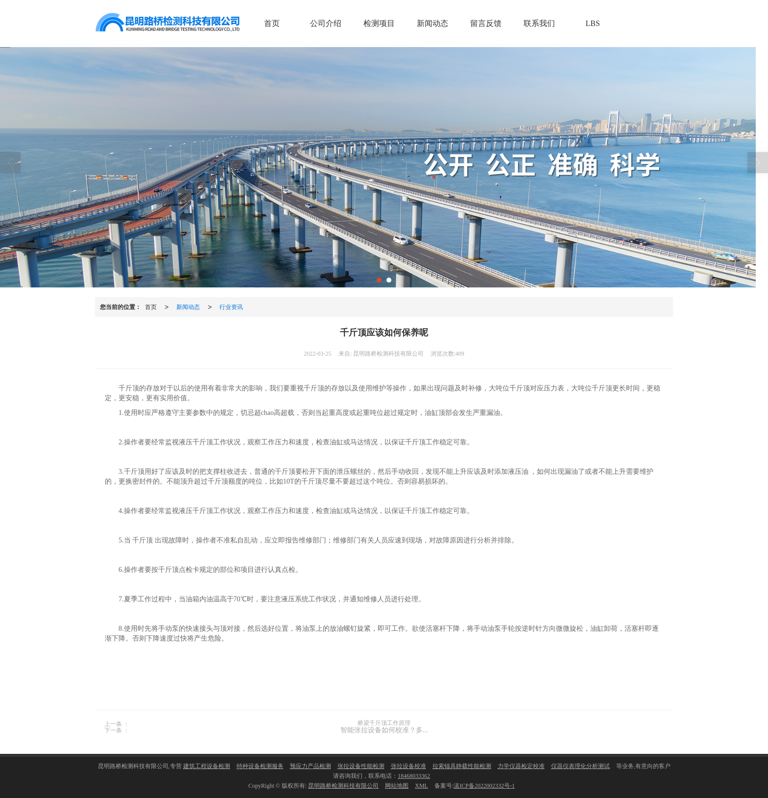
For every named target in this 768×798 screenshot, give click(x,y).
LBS (593, 23)
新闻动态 (432, 23)
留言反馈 (486, 23)
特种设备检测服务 (260, 766)
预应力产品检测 (310, 766)
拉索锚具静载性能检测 (461, 766)
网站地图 (396, 785)
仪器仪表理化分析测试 (580, 766)
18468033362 (414, 775)
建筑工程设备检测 (206, 766)
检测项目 (379, 23)
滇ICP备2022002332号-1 (484, 785)
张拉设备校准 (408, 766)
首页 (272, 23)
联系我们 (539, 23)
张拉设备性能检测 (360, 766)
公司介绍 (325, 23)
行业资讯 (231, 307)
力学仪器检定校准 (521, 766)
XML (421, 785)
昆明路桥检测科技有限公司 (343, 785)
